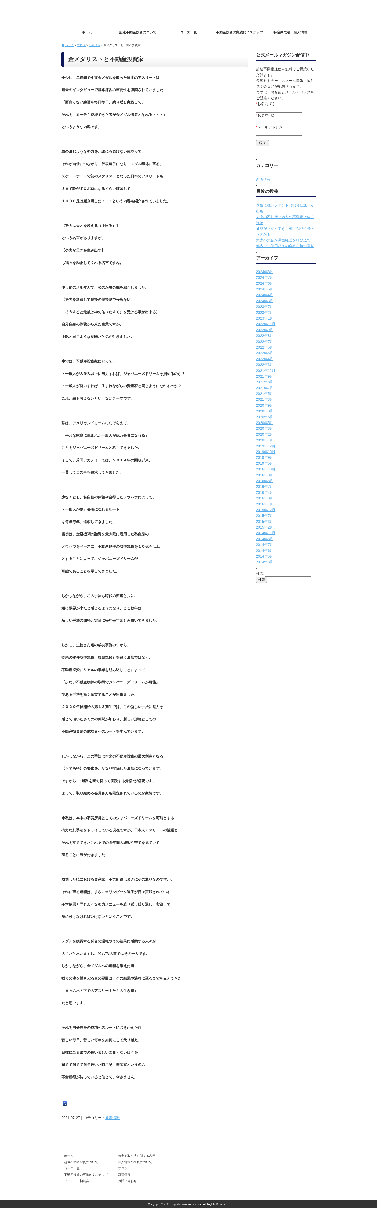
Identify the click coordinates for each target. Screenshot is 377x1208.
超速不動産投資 (91, 13)
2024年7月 (264, 277)
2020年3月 (264, 428)
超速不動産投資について (137, 32)
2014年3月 (264, 562)
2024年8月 (264, 272)
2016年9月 (264, 475)
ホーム (87, 32)
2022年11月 (266, 324)
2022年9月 (264, 330)
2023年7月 (264, 306)
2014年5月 (264, 556)
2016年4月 (264, 492)
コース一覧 (188, 32)
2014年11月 (266, 533)
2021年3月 (264, 399)
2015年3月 (264, 521)
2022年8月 (264, 336)
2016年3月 (264, 498)
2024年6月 (264, 283)
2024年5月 (264, 289)
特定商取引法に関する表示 (136, 1156)
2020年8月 (264, 411)
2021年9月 (264, 376)
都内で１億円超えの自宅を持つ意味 (285, 246)
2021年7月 (264, 388)
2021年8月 (264, 382)
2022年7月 (264, 341)
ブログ (81, 45)
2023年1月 (264, 318)
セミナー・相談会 (76, 1181)
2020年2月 (264, 434)
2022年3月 (264, 365)
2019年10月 (266, 452)
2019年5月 (264, 463)
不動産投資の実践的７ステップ (239, 32)
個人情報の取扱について (135, 1162)
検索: (260, 574)
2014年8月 (264, 539)
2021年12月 (266, 371)
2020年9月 (264, 405)
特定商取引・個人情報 (290, 32)
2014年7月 (264, 545)
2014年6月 (264, 551)
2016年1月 (264, 504)
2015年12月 (266, 510)
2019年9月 (264, 457)
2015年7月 (264, 515)
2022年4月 (264, 359)
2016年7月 (264, 486)
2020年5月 (264, 423)
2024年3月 (264, 301)
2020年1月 (264, 440)
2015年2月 (264, 527)
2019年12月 (266, 446)
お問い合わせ (297, 13)
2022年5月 (264, 353)
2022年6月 (264, 347)
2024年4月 (264, 295)
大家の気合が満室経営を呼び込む (283, 240)
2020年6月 (264, 417)
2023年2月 (264, 312)
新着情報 (94, 45)
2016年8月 (264, 481)
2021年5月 (264, 394)
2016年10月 (266, 469)
